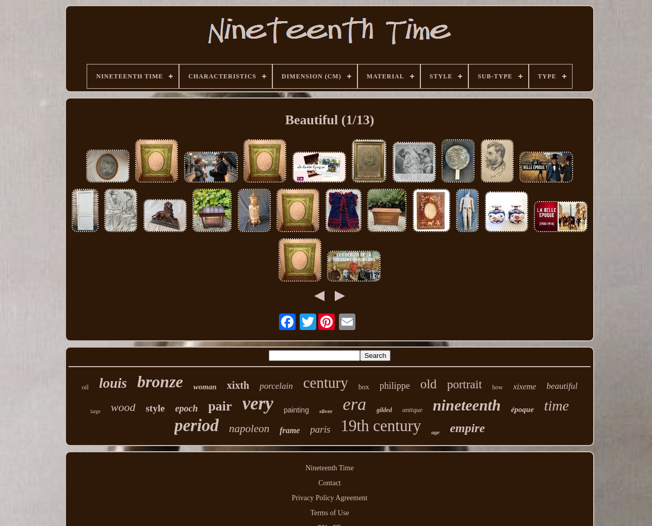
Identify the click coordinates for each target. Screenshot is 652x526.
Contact (329, 483)
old (428, 384)
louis (113, 383)
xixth (238, 385)
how (497, 387)
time (556, 406)
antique (412, 410)
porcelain (276, 386)
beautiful (561, 386)
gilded (384, 410)
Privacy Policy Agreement (330, 498)
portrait (464, 384)
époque (522, 409)
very (257, 403)
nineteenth (467, 405)
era (354, 404)
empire (467, 428)
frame (290, 430)
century (325, 382)
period (196, 425)
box (363, 387)
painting (296, 410)
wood (123, 407)
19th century (380, 426)
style (155, 408)
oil (85, 387)
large (95, 411)
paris (320, 429)
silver (326, 411)
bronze (160, 381)
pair (220, 406)
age (435, 432)
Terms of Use (329, 513)
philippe (395, 386)
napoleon (249, 428)
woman (205, 387)
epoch (186, 408)
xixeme (524, 386)
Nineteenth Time (329, 468)
